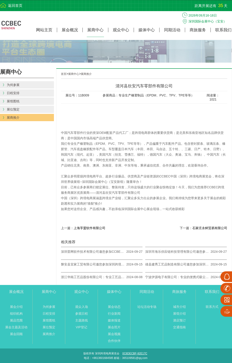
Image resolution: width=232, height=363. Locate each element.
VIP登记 (81, 327)
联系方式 (212, 307)
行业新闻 (114, 313)
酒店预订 (179, 320)
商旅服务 (198, 30)
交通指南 (179, 327)
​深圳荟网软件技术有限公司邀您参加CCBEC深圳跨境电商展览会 (92, 251)
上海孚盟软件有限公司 (89, 228)
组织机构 (16, 313)
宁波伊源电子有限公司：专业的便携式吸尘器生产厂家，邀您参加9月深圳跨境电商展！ (177, 277)
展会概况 (70, 30)
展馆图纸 (49, 320)
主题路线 (81, 320)
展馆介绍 (179, 313)
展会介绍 (16, 307)
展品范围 (16, 320)
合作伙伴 (114, 341)
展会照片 (114, 327)
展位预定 (49, 327)
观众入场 (81, 307)
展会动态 (114, 307)
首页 (63, 74)
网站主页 (44, 30)
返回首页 (15, 5)
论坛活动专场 (146, 307)
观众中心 (121, 30)
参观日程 (81, 313)
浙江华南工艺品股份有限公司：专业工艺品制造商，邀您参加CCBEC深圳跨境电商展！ (92, 277)
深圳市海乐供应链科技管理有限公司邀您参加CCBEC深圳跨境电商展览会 (177, 251)
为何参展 (49, 307)
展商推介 (86, 74)
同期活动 (172, 30)
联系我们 (223, 30)
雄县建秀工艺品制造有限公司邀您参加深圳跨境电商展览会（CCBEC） (177, 264)
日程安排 (49, 313)
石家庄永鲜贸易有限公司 (209, 228)
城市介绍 (179, 307)
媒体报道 (114, 320)
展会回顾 (16, 334)
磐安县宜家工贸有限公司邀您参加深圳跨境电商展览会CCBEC (92, 264)
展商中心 (95, 30)
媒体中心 (146, 30)
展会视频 (114, 334)
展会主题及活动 (16, 327)
